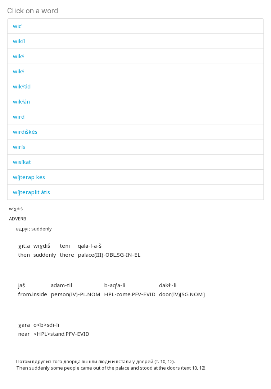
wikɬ (18, 56)
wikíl (19, 41)
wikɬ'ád (22, 86)
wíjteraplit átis (31, 192)
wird (18, 116)
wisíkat (22, 161)
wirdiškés (25, 131)
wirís (19, 146)
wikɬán (21, 101)
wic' (17, 25)
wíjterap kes (29, 176)
